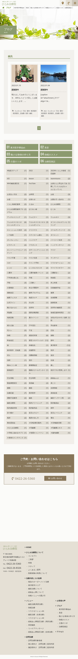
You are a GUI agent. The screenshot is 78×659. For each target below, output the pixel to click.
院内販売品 (33, 409)
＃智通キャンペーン (36, 433)
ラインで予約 (34, 263)
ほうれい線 (33, 210)
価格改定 (10, 293)
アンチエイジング (13, 218)
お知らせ (32, 200)
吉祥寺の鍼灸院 (56, 308)
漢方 (30, 361)
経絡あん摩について (36, 593)
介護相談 (10, 288)
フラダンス (33, 246)
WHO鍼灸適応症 (13, 184)
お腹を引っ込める (57, 200)
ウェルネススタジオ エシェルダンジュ (14, 224)
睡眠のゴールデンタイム (37, 372)
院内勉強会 (55, 404)
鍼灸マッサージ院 (57, 399)
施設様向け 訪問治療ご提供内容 (41, 648)
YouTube (32, 184)
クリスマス (33, 231)
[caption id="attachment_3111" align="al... (53, 83)
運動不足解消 (12, 399)
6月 (8, 179)
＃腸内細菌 (55, 433)
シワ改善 (10, 236)
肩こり (53, 384)
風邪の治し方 (34, 419)
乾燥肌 (53, 278)
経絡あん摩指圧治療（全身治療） (41, 633)
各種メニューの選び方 (37, 596)
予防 (8, 283)
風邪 (8, 419)
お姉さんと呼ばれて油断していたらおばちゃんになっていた (59, 187)
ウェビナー (33, 218)
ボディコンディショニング (37, 252)
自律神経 (54, 389)
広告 (52, 331)
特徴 (30, 564)
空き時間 (32, 379)
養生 (52, 419)
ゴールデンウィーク (58, 231)
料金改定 (10, 341)
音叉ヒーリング (56, 414)
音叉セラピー (34, 414)
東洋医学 (34, 111)
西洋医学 (32, 394)
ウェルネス (55, 218)
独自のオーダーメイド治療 (38, 583)
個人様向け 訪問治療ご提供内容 (41, 645)
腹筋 (30, 389)
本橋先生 (32, 346)
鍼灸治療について (35, 589)
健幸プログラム (34, 293)
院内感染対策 (12, 409)
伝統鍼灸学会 (55, 288)
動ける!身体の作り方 (37, 8)
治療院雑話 (68, 8)
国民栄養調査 (34, 313)
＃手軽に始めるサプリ (15, 433)
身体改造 (54, 394)
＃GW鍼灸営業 (56, 424)
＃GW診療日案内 (35, 424)
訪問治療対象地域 (35, 641)
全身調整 (54, 298)
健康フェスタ (12, 298)
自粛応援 (10, 394)
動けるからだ (12, 308)
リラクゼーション (57, 263)
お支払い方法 (12, 195)
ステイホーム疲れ (35, 236)
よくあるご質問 (34, 571)
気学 (26, 113)
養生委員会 (11, 424)
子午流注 (32, 326)
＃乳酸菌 (32, 428)
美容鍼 (31, 384)
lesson (31, 179)
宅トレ (9, 331)
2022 (45, 111)
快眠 (8, 336)
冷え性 (31, 303)
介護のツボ (59, 8)
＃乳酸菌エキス (56, 428)
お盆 (8, 200)
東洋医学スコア (34, 586)
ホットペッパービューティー (15, 252)
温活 (52, 356)
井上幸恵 (54, 283)
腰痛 (8, 389)
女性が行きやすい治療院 (59, 319)
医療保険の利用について (37, 574)
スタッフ (31, 567)
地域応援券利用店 (57, 313)
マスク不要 (11, 259)
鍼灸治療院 (11, 404)
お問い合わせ (55, 479)
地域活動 (10, 318)
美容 (27, 8)
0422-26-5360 (24, 479)
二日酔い (32, 283)
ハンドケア (33, 241)
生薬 (52, 361)
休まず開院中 (34, 288)
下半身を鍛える (12, 278)
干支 (24, 111)
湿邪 (8, 361)
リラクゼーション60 (36, 612)
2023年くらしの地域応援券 (58, 173)
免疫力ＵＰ (33, 298)
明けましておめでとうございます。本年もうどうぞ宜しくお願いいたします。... (24, 83)
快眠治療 (31, 608)
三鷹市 (9, 273)
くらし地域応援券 (13, 205)
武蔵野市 (32, 351)
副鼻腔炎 (54, 303)
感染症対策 (33, 336)
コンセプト (32, 557)
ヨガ (8, 263)
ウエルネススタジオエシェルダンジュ (37, 224)
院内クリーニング (35, 404)
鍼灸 (30, 113)
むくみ (53, 210)
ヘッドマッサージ (57, 246)
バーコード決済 (56, 241)
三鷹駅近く (55, 273)
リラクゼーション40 (36, 619)
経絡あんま (55, 379)
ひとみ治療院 (55, 205)
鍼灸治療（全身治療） (37, 615)
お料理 (31, 195)
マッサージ (18, 111)
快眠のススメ (50, 8)
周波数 (9, 313)
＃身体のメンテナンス (15, 438)
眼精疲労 (10, 371)
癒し (52, 366)
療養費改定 (33, 366)
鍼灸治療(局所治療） (36, 605)
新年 (28, 111)
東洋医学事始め (19, 8)
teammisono (55, 179)
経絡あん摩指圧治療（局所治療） (41, 622)
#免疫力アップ (12, 171)
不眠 (30, 278)
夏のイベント (34, 318)
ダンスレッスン (12, 241)
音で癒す (10, 414)
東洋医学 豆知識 (18, 113)
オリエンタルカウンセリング (59, 224)
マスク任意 (33, 259)
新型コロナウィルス (36, 341)
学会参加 (54, 326)
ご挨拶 (30, 560)
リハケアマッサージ (36, 629)
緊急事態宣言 (12, 384)
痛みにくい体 (12, 366)
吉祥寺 (31, 308)
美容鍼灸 (31, 626)
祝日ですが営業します (59, 371)
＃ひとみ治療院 (12, 428)
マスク (53, 251)
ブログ (8, 8)
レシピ (9, 268)
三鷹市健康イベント (36, 273)
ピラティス (11, 246)
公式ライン (11, 303)
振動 (52, 336)
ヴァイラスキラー (57, 268)
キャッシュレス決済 (14, 231)
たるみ (31, 205)
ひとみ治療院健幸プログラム (15, 211)
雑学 (52, 409)
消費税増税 (33, 356)
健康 (52, 293)
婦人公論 (10, 326)
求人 (8, 356)
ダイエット (55, 236)
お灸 (52, 195)
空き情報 (10, 379)
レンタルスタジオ (35, 268)
